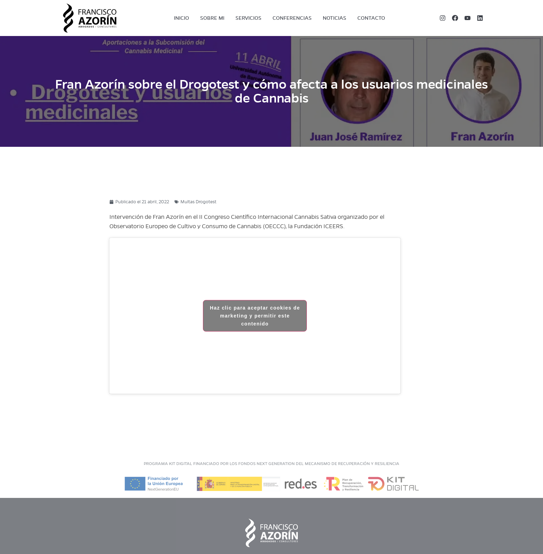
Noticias (334, 18)
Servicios (248, 18)
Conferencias (292, 18)
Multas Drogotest (198, 201)
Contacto (371, 18)
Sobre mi (212, 18)
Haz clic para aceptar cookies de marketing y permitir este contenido (255, 316)
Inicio (181, 18)
